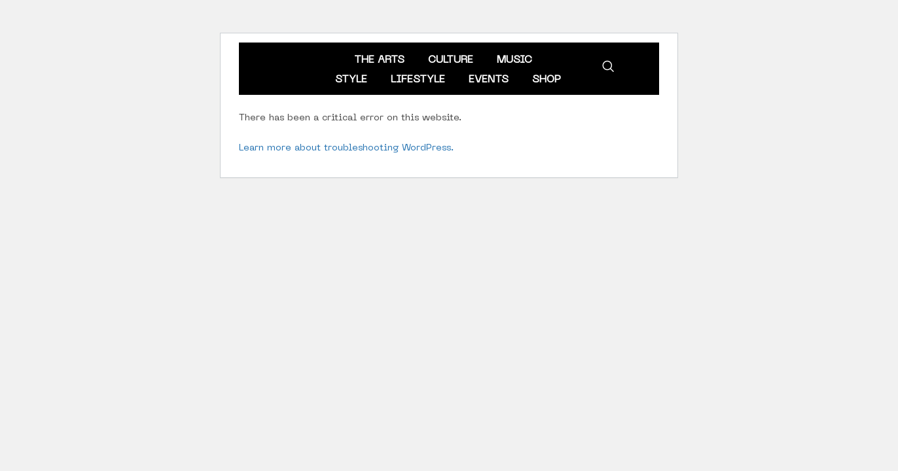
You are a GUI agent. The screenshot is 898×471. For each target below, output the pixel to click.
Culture (450, 60)
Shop (546, 80)
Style (351, 80)
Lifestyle (418, 80)
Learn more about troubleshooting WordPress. (346, 148)
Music (514, 60)
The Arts (379, 60)
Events (489, 80)
